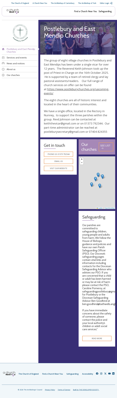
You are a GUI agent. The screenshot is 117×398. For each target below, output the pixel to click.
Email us (58, 161)
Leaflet (99, 208)
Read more (97, 338)
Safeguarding (105, 11)
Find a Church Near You (85, 11)
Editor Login (106, 3)
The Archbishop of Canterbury (62, 3)
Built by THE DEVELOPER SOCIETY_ (86, 390)
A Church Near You (40, 3)
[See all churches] (106, 146)
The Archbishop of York (87, 3)
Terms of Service (64, 390)
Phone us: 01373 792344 (58, 154)
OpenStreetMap (110, 208)
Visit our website (58, 168)
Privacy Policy (50, 390)
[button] (95, 179)
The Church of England (20, 3)
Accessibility (87, 374)
